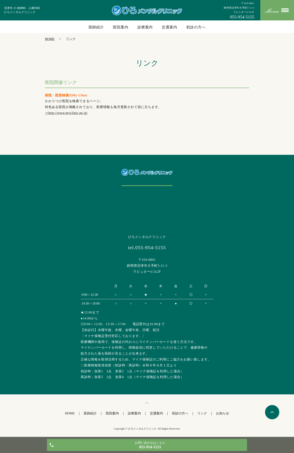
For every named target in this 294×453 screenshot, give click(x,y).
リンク (202, 413)
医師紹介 (96, 27)
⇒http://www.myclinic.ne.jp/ (66, 113)
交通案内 (169, 27)
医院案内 (120, 27)
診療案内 (145, 27)
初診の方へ (196, 27)
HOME (50, 39)
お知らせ (222, 413)
